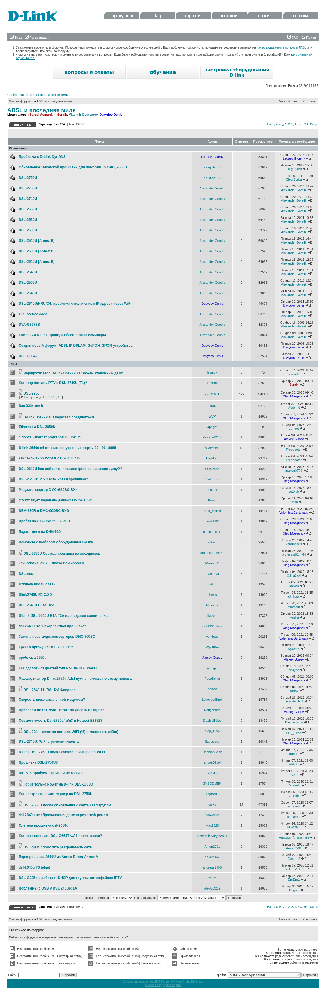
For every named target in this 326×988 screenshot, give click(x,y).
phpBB (153, 981)
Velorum (212, 479)
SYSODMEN (212, 783)
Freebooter (294, 449)
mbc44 (212, 490)
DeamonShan (212, 752)
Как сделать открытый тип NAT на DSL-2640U (58, 668)
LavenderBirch (212, 699)
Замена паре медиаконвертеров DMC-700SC (57, 637)
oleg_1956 (212, 731)
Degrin (293, 890)
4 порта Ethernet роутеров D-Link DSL (51, 437)
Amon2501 (212, 846)
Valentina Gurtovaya (293, 512)
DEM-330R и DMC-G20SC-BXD (44, 511)
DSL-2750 (32, 393)
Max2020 (212, 825)
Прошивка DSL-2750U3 (38, 762)
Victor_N (294, 407)
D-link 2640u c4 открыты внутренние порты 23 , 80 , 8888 (67, 448)
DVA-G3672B (29, 325)
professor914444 (212, 552)
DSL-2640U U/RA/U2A (36, 605)
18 (50, 397)
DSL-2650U (28, 209)
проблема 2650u (33, 658)
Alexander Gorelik (212, 188)
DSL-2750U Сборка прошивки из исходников (62, 554)
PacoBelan (212, 678)
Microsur (212, 605)
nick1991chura (212, 626)
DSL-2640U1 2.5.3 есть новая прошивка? (53, 479)
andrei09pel (212, 762)
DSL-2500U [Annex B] (36, 251)
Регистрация (37, 37)
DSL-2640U (28, 293)
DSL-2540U (28, 272)
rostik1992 (212, 521)
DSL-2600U (28, 230)
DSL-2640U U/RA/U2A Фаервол (50, 690)
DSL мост (27, 574)
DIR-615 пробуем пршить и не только (51, 773)
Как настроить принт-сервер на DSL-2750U (56, 794)
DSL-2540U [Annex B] (36, 241)
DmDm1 (212, 878)
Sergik (62, 114)
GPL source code (33, 314)
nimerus (294, 806)
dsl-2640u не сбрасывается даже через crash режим (63, 815)
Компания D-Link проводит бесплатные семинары (62, 335)
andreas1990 (212, 867)
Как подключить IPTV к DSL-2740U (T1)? (53, 383)
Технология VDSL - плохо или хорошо (51, 563)
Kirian (212, 500)
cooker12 (212, 815)
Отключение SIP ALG (37, 584)
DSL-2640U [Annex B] (36, 262)
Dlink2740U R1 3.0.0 (35, 595)
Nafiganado (212, 710)
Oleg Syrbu (212, 167)
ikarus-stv (212, 741)
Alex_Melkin (212, 511)
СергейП (293, 785)
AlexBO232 (212, 888)
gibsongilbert (212, 531)
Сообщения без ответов (25, 94)
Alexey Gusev (294, 439)
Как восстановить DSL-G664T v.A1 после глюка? (60, 836)
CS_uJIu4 (294, 575)
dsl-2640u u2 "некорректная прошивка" (52, 626)
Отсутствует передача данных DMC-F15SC (55, 500)
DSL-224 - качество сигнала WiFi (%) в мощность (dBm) (71, 732)
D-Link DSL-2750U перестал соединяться (59, 417)
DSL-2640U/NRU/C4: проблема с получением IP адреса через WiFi (75, 304)
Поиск (309, 37)
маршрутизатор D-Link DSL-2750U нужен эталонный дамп (73, 373)
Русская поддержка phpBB (163, 985)
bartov (212, 689)
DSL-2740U (28, 199)
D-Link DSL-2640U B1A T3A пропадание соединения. (64, 616)
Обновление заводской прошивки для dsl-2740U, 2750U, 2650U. (73, 167)
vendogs (212, 636)
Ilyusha (212, 615)
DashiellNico (212, 720)
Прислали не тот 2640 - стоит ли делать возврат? (61, 710)
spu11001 (212, 394)
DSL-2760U (28, 188)
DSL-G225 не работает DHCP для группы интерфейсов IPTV (70, 878)
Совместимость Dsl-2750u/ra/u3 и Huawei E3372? (60, 720)
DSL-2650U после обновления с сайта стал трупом (67, 805)
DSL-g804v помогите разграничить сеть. (58, 847)
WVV (212, 416)
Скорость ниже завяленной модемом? (52, 700)
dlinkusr (212, 594)
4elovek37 (212, 857)
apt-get (212, 427)
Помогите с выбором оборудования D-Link (56, 542)
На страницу (275, 124)
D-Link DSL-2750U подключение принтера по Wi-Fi (62, 752)
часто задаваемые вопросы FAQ (281, 47)
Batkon (212, 584)
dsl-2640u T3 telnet (34, 867)
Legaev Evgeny (212, 156)
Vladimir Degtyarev (83, 114)
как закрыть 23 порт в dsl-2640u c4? (49, 458)
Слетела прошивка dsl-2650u (43, 825)
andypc (212, 668)
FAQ (292, 37)
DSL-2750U (28, 178)
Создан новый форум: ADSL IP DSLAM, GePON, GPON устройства (75, 346)
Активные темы (56, 94)
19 (54, 397)
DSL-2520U (28, 220)
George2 (294, 858)
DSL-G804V (28, 356)
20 (59, 397)
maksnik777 (293, 470)
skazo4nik (212, 448)
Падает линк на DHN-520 (40, 532)
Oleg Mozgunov (294, 396)
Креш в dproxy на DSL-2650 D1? (46, 647)
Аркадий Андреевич (212, 836)
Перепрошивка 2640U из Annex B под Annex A (58, 857)
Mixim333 (212, 563)
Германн (212, 794)
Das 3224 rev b (31, 406)
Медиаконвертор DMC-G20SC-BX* (48, 490)
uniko (212, 804)
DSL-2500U (28, 283)
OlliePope (212, 469)
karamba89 (294, 544)
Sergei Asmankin (42, 114)
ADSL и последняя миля (54, 101)
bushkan (212, 458)
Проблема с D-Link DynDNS (42, 157)
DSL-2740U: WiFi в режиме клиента (49, 741)
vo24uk (294, 491)
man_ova (212, 573)
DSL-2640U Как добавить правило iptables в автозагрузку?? (70, 469)
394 (306, 124)
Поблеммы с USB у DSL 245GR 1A (48, 888)
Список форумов (21, 101)
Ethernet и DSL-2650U (37, 427)
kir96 (212, 406)
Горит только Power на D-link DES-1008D (58, 784)
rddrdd (294, 753)
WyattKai (212, 647)
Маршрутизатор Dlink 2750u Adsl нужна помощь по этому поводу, (75, 679)
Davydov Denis (110, 114)
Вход (16, 37)
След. (314, 124)
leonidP (212, 372)
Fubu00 (212, 383)
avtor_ (212, 542)
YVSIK (212, 773)
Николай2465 (212, 437)
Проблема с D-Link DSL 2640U (44, 521)
